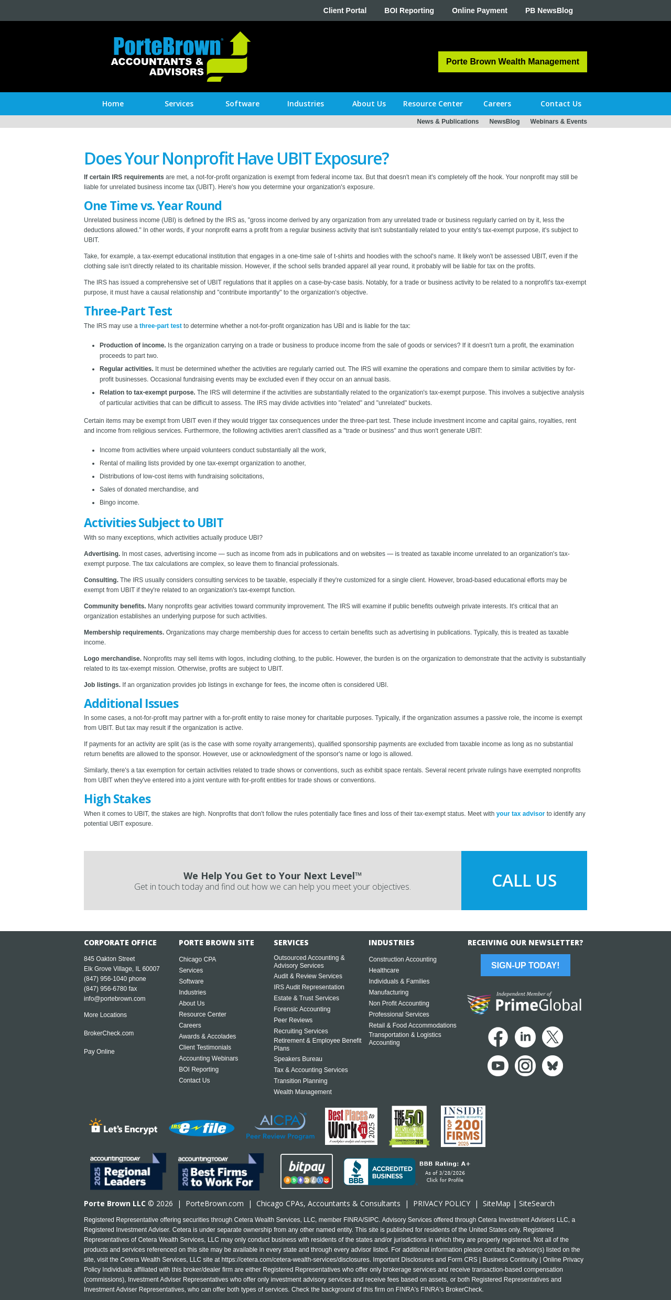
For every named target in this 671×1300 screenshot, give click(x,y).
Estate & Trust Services (306, 998)
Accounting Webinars (208, 1058)
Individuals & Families (399, 981)
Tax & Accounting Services (311, 1070)
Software (191, 981)
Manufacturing (388, 992)
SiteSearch (537, 1203)
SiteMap (497, 1203)
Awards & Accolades (207, 1036)
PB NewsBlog (549, 10)
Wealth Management (303, 1092)
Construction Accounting (402, 959)
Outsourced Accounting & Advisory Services (309, 961)
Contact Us (194, 1080)
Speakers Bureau (298, 1059)
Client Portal (344, 10)
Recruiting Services (301, 1031)
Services (191, 970)
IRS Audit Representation (309, 987)
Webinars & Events (559, 121)
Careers (190, 1025)
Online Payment (479, 10)
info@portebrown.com (115, 998)
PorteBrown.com (215, 1203)
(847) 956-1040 (105, 978)
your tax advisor (520, 813)
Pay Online (99, 1051)
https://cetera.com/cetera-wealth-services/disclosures (296, 1259)
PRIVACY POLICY (441, 1203)
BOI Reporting (409, 10)
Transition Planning (300, 1081)
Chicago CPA (197, 959)
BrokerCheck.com (109, 1033)
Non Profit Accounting (399, 1003)
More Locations (105, 1015)
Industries (192, 992)
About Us (191, 1003)
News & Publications (448, 121)
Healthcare (384, 970)
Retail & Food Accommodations (412, 1025)
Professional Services (399, 1014)
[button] (179, 103)
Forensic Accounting (302, 1009)
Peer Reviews (293, 1020)
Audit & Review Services (308, 976)
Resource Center (202, 1014)
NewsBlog (505, 121)
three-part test (160, 326)
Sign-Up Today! (525, 965)
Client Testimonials (205, 1047)
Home (113, 103)
